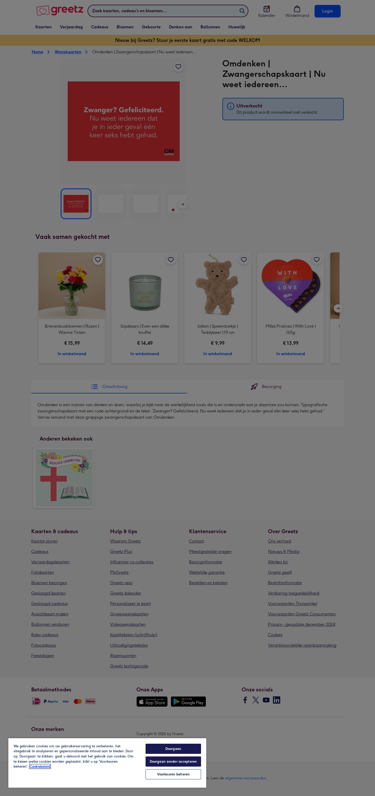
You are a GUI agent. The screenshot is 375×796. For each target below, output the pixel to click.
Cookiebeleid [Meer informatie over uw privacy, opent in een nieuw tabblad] (40, 766)
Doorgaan (173, 749)
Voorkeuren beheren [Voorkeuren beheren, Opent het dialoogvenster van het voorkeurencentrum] (173, 774)
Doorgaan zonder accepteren (173, 761)
